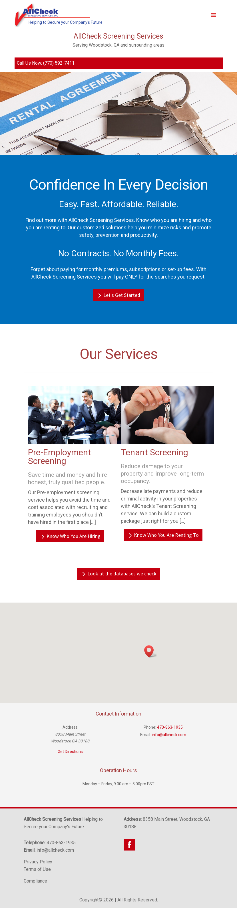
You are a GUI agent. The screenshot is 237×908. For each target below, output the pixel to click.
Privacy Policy (38, 862)
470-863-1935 (170, 727)
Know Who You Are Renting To (166, 535)
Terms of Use (37, 869)
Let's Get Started (121, 295)
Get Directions (70, 751)
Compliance (35, 881)
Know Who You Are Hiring (74, 536)
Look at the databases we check (121, 573)
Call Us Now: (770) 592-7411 (46, 63)
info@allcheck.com (169, 734)
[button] (150, 651)
